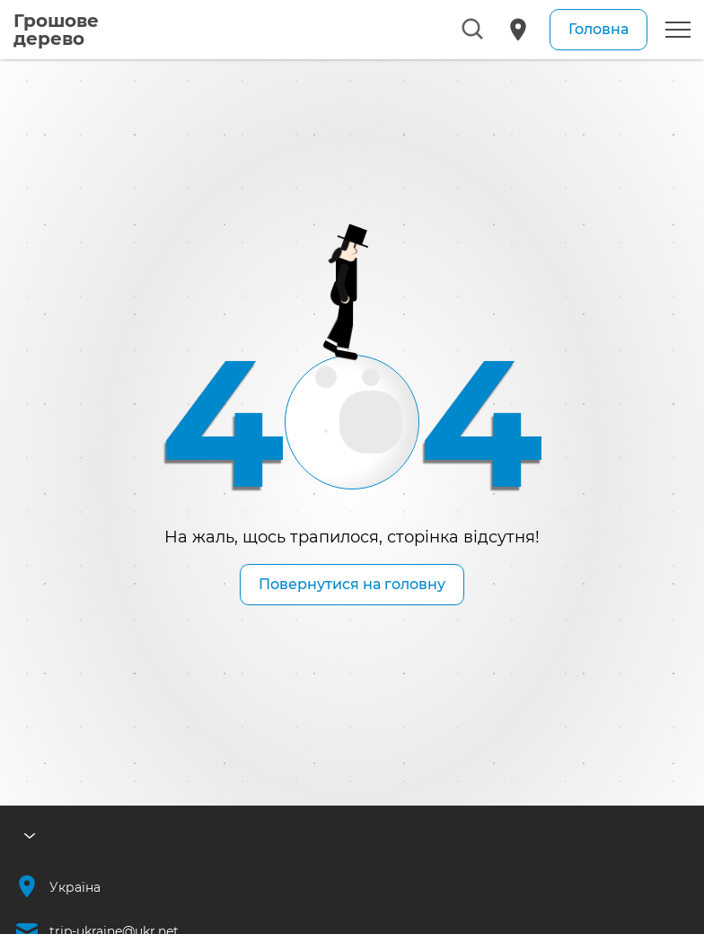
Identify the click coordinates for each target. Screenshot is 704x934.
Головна (598, 29)
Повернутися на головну (352, 584)
